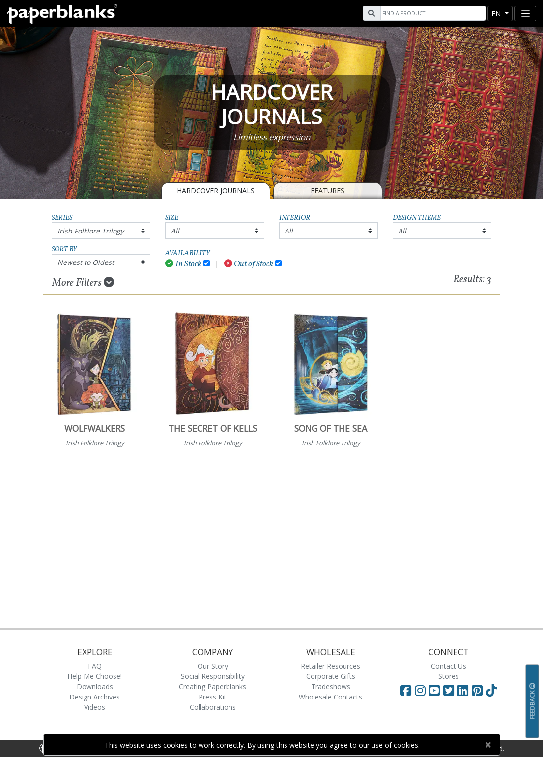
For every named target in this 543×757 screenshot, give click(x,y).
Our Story (213, 665)
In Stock (183, 264)
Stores (448, 676)
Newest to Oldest (85, 262)
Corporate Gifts (330, 676)
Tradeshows (330, 686)
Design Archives (94, 696)
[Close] (488, 744)
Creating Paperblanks (212, 686)
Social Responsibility (213, 676)
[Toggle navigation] (525, 13)
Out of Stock (249, 264)
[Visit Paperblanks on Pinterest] (479, 690)
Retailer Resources (330, 665)
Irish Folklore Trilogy (90, 230)
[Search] (432, 13)
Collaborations (213, 707)
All (175, 230)
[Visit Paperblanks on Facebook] (405, 690)
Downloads (95, 686)
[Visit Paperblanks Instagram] (420, 690)
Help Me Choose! (94, 676)
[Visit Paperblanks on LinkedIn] (464, 690)
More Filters (83, 283)
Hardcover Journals (216, 190)
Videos (94, 707)
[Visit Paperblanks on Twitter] (450, 690)
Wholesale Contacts (330, 696)
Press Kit (213, 696)
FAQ (95, 665)
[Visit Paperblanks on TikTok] (491, 690)
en (497, 13)
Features (327, 190)
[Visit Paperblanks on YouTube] (436, 690)
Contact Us (448, 665)
